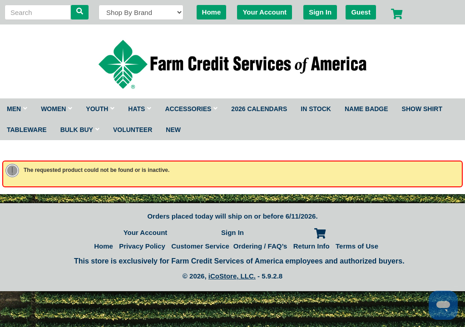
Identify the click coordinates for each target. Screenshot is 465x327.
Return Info (311, 246)
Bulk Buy (79, 129)
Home (211, 12)
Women (56, 108)
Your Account (264, 12)
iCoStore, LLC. (232, 276)
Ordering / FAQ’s (260, 246)
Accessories (191, 108)
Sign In (320, 12)
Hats (139, 108)
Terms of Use (357, 246)
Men (17, 108)
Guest (361, 12)
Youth (100, 108)
